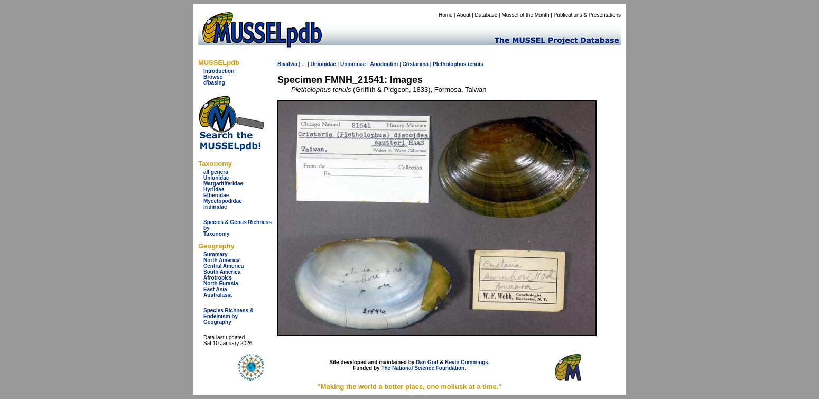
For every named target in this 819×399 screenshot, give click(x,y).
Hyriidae (213, 189)
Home (446, 15)
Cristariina (415, 64)
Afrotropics (217, 278)
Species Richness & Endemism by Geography (228, 316)
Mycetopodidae (222, 201)
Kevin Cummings (466, 362)
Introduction (218, 71)
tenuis (475, 64)
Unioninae (353, 64)
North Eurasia (220, 283)
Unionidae (216, 178)
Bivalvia (287, 64)
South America (221, 272)
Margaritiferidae (223, 184)
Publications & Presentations (587, 15)
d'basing (214, 83)
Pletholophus (449, 64)
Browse (212, 77)
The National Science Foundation (422, 368)
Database (486, 15)
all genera (215, 172)
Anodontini (384, 64)
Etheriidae (216, 195)
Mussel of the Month (526, 15)
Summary (215, 254)
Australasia (217, 295)
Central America (223, 266)
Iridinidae (215, 207)
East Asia (215, 289)
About (463, 15)
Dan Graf (427, 362)
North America (221, 260)
